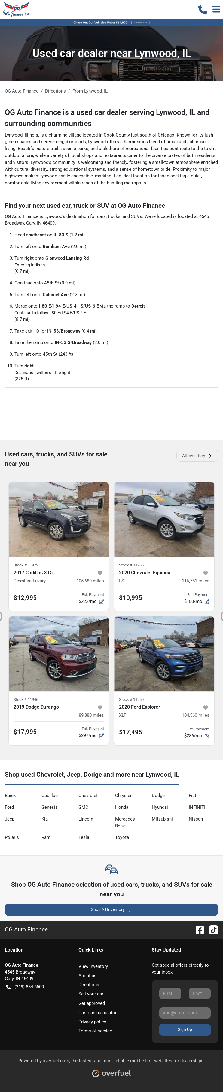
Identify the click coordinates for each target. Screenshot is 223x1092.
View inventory (93, 966)
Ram (45, 837)
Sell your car (90, 994)
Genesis (49, 807)
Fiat (192, 795)
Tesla (83, 837)
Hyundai (160, 807)
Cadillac (49, 795)
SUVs (136, 216)
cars (101, 216)
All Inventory (197, 455)
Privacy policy (92, 1022)
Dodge (158, 795)
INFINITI (197, 807)
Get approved (91, 1003)
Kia (44, 819)
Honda (121, 807)
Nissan (196, 819)
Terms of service (95, 1031)
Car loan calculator (97, 1012)
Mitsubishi (162, 819)
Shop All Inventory (111, 909)
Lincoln (85, 819)
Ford (9, 807)
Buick (10, 795)
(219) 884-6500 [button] (25, 986)
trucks (114, 216)
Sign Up (185, 1029)
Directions (88, 984)
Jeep (9, 819)
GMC (83, 807)
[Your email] (185, 1013)
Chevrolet (88, 795)
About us (87, 975)
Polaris (12, 837)
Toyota (122, 837)
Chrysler (123, 795)
